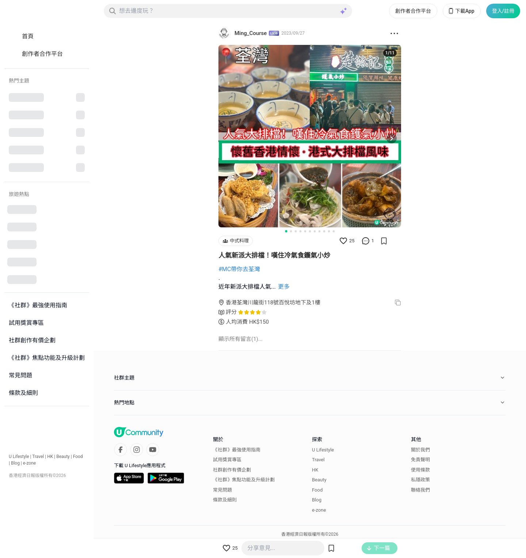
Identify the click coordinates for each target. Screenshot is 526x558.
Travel (38, 456)
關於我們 (420, 450)
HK (50, 456)
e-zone (29, 463)
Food (78, 456)
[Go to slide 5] (305, 231)
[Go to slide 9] (324, 231)
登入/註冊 (503, 11)
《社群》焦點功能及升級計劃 (244, 479)
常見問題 (222, 490)
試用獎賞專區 (227, 459)
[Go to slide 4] (300, 231)
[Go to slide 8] (319, 231)
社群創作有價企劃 (232, 470)
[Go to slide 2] (291, 231)
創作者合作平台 (413, 11)
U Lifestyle (19, 456)
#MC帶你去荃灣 (239, 269)
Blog (15, 463)
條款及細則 (225, 500)
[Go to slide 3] (296, 231)
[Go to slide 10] (329, 231)
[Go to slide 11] (334, 231)
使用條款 (420, 470)
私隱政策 (420, 479)
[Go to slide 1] (286, 231)
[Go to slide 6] (310, 231)
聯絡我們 (420, 490)
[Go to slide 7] (315, 231)
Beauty (63, 456)
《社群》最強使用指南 (236, 450)
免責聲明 (420, 459)
